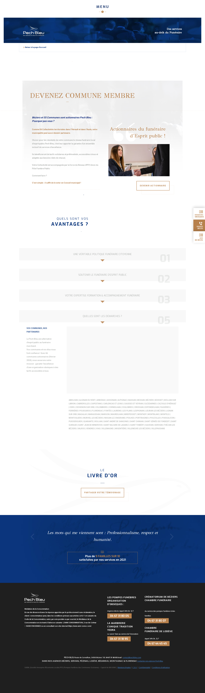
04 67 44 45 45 (157, 643)
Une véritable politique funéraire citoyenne (102, 254)
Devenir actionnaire (153, 186)
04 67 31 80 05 (119, 616)
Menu (102, 6)
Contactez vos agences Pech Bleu (150, 661)
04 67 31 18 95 (119, 639)
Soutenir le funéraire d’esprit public (102, 275)
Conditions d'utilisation (161, 667)
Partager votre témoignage (102, 492)
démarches (199, 216)
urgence (200, 228)
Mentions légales (124, 667)
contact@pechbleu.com (132, 657)
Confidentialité (144, 667)
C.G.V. (134, 667)
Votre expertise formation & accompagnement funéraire (102, 295)
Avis (199, 239)
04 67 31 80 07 (156, 621)
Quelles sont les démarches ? (102, 316)
